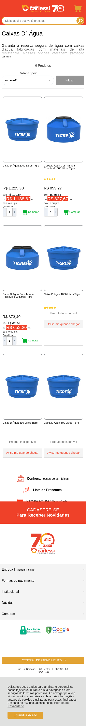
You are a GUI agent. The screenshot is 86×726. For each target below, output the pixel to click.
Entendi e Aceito (25, 715)
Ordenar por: (28, 73)
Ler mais (6, 56)
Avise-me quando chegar (63, 324)
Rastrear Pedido (25, 569)
